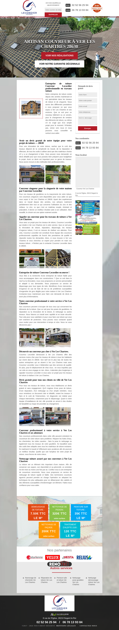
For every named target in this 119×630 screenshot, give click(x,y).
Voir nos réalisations (60, 55)
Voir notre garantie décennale (59, 64)
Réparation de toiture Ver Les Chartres (46, 580)
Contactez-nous (88, 626)
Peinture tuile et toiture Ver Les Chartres (62, 580)
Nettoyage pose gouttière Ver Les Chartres (78, 581)
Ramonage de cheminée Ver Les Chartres (30, 580)
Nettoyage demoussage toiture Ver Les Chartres (93, 581)
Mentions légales (66, 626)
